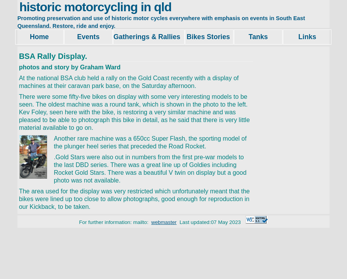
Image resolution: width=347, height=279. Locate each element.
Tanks (258, 37)
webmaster (163, 222)
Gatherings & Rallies (148, 37)
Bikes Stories (209, 37)
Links (307, 37)
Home (39, 37)
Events (88, 37)
